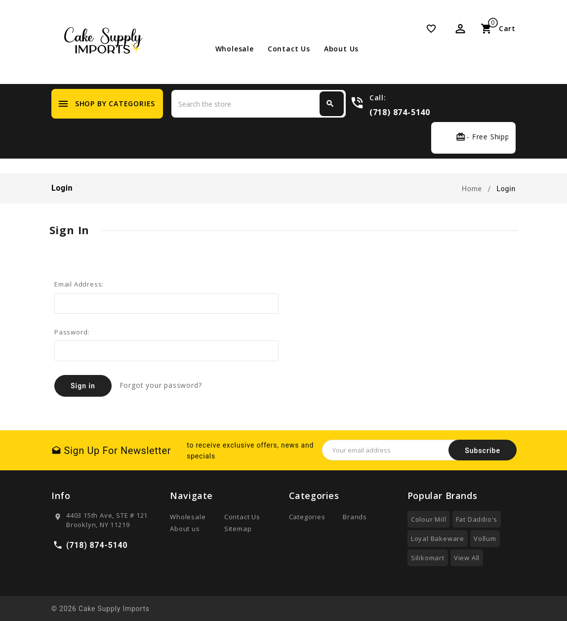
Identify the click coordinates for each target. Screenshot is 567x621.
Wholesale (234, 48)
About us (341, 48)
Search (329, 104)
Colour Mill (428, 519)
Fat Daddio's (477, 519)
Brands (355, 516)
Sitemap (238, 528)
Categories (307, 516)
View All (467, 557)
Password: (71, 332)
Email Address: (79, 284)
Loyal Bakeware (437, 538)
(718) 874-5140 (399, 112)
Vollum (485, 538)
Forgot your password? (161, 385)
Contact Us (289, 48)
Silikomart (428, 557)
